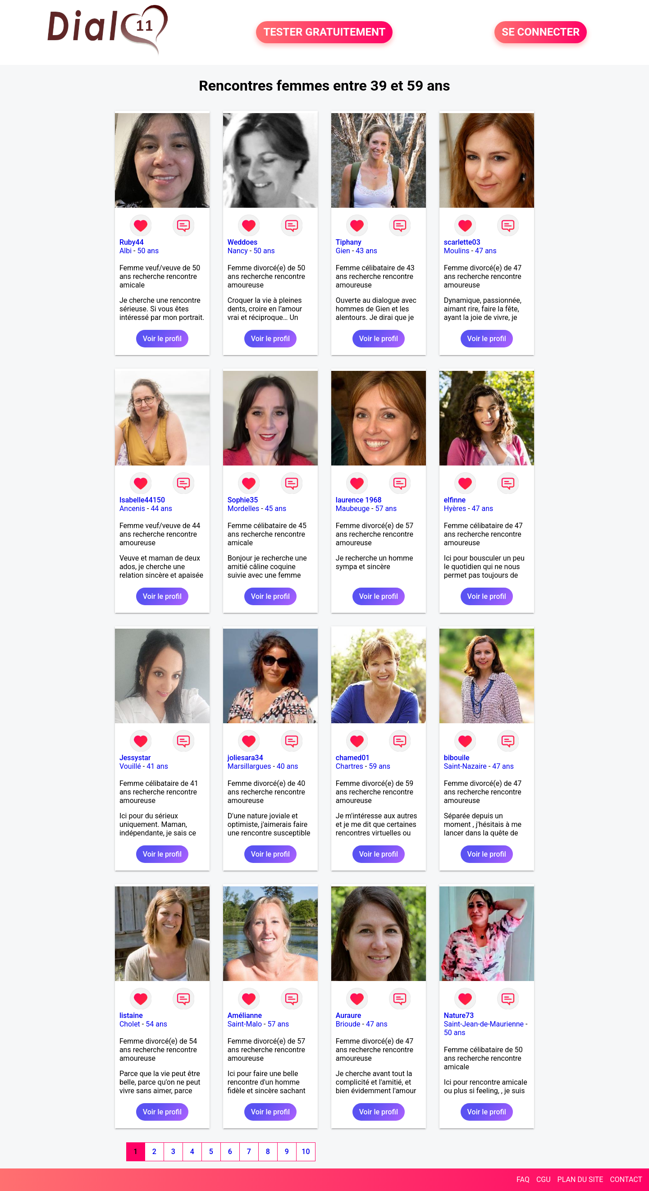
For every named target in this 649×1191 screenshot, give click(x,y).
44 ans (161, 508)
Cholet (129, 1024)
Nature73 (459, 1015)
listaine (131, 1015)
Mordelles (243, 508)
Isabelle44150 (142, 500)
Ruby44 (131, 242)
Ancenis (132, 508)
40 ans (287, 766)
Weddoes (242, 242)
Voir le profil (162, 338)
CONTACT (626, 1179)
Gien (343, 250)
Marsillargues (249, 766)
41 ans (157, 766)
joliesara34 (245, 757)
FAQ (523, 1179)
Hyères (455, 508)
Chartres (349, 766)
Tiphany (348, 242)
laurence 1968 (359, 500)
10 (306, 1151)
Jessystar (135, 757)
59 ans (379, 766)
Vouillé (130, 766)
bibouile (457, 757)
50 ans (148, 250)
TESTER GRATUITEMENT (324, 32)
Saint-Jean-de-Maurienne (484, 1024)
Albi (125, 250)
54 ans (156, 1024)
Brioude (348, 1024)
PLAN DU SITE (580, 1179)
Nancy (238, 250)
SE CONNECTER (541, 32)
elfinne (455, 500)
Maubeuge (353, 508)
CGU (543, 1179)
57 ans (386, 508)
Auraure (348, 1015)
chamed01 (353, 757)
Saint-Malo (245, 1024)
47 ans (486, 250)
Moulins (457, 250)
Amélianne (245, 1015)
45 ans (276, 508)
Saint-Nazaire (465, 766)
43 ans (366, 250)
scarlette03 (462, 242)
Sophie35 (243, 500)
